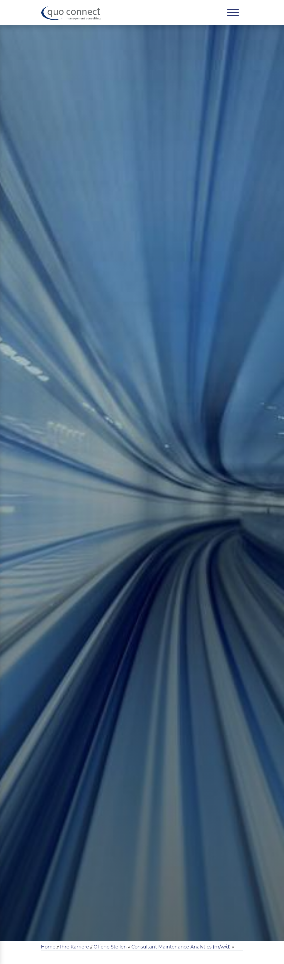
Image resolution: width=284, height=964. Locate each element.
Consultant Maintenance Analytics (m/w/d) (181, 947)
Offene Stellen (110, 947)
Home (48, 947)
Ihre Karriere (74, 947)
